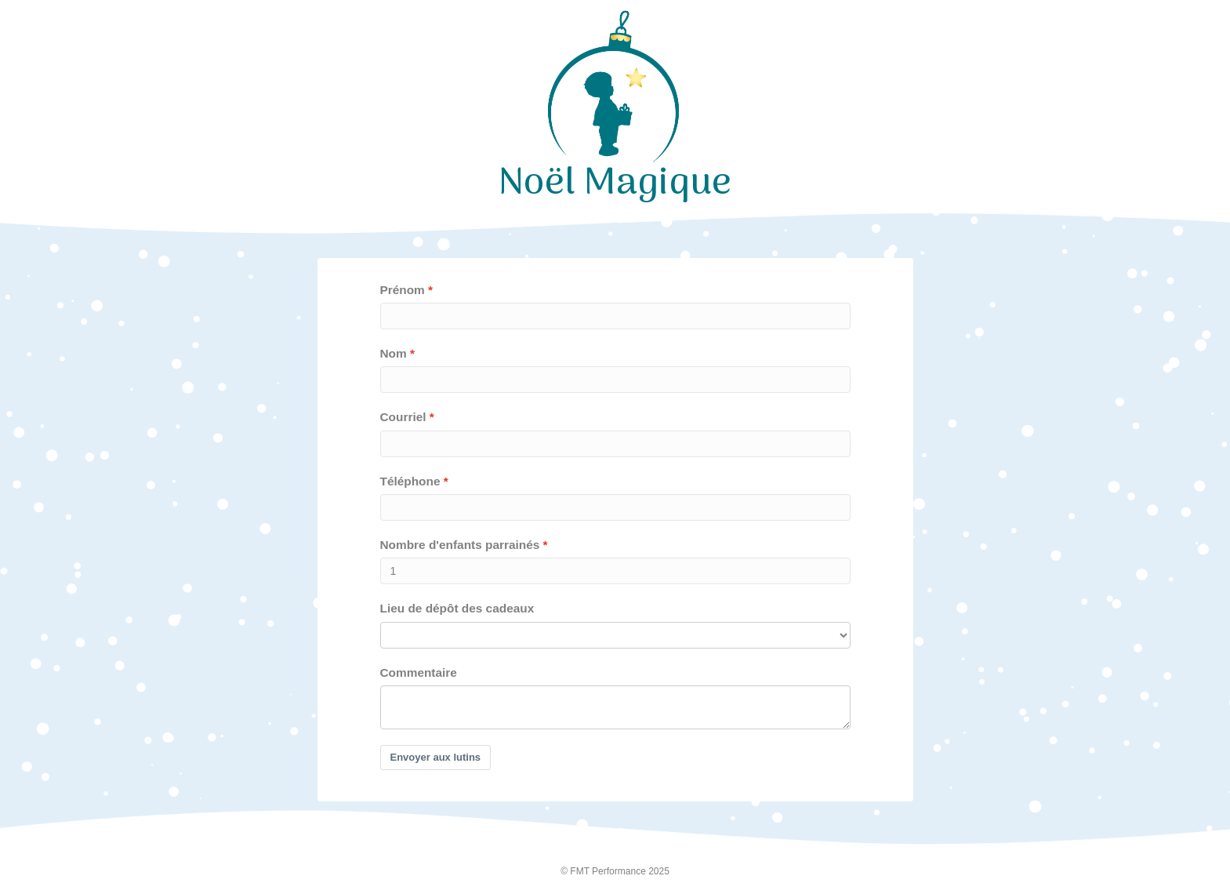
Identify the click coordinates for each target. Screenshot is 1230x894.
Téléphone (410, 481)
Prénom (402, 289)
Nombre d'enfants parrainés (460, 544)
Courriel (403, 416)
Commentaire (418, 672)
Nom (393, 353)
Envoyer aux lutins (435, 757)
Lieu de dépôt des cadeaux (457, 608)
